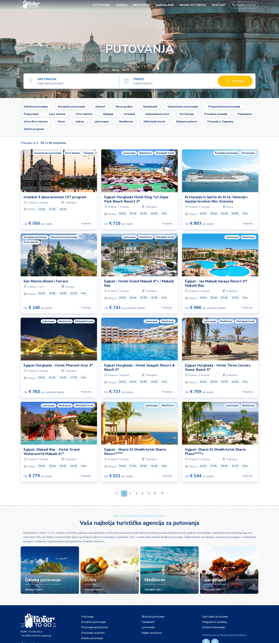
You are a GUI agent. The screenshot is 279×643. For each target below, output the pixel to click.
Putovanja (87, 617)
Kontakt (219, 5)
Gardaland (164, 5)
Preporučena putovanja (224, 107)
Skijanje (108, 114)
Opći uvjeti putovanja (215, 617)
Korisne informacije (213, 627)
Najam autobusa (193, 5)
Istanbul (129, 114)
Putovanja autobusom (94, 627)
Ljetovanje (101, 122)
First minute (84, 114)
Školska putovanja (153, 617)
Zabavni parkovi (186, 122)
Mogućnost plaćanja (214, 622)
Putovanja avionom (93, 633)
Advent (100, 107)
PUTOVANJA (101, 5)
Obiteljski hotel (154, 122)
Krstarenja (187, 114)
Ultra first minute (36, 122)
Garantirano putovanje (182, 107)
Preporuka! (31, 114)
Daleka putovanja (36, 107)
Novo (61, 122)
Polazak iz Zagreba (220, 122)
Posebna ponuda (215, 114)
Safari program (34, 129)
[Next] (162, 493)
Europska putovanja (71, 107)
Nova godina (124, 107)
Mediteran (141, 5)
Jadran (121, 5)
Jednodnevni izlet (157, 114)
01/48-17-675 (243, 5)
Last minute (57, 114)
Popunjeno (245, 114)
